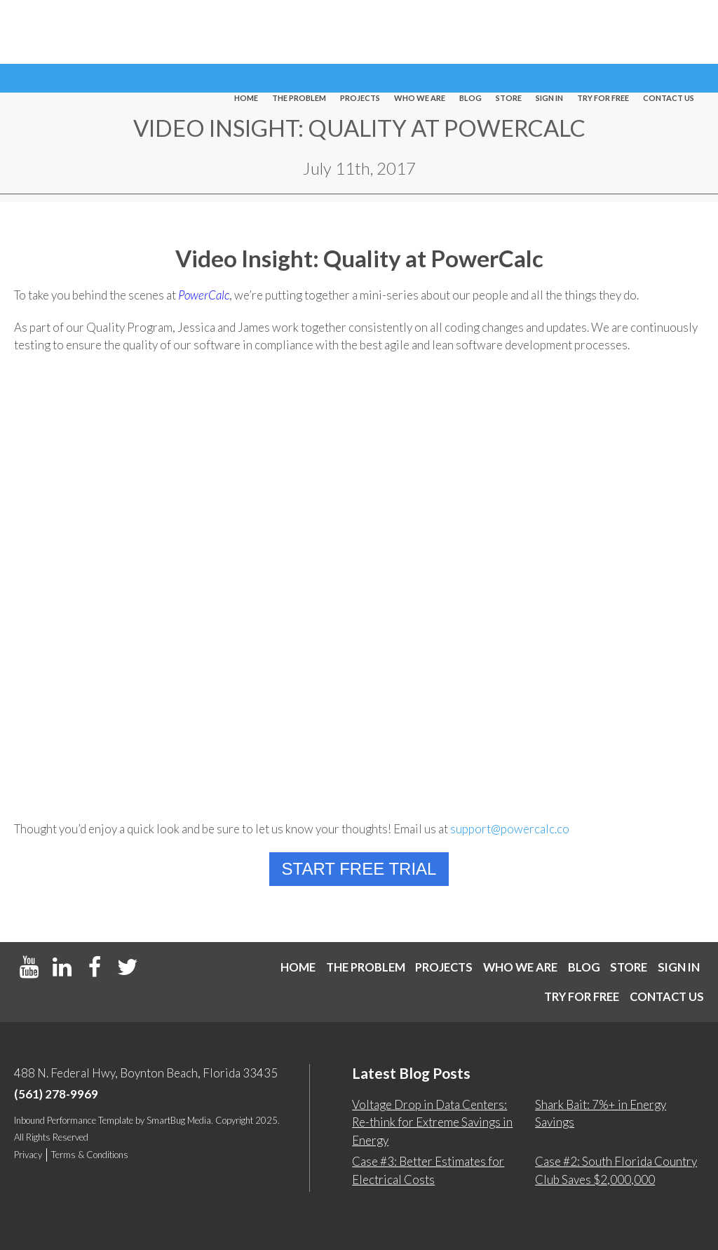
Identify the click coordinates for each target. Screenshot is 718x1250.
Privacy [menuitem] (28, 1154)
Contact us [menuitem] (668, 32)
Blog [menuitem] (470, 32)
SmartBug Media (179, 1120)
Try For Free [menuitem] (603, 32)
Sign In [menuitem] (549, 32)
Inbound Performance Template (73, 1120)
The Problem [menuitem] (299, 32)
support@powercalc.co (509, 828)
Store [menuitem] (509, 32)
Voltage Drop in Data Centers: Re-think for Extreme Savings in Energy (432, 1122)
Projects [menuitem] (360, 32)
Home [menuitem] (246, 32)
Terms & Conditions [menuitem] (89, 1154)
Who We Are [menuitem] (419, 32)
